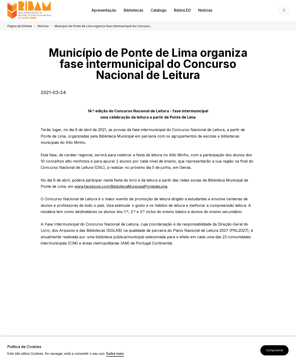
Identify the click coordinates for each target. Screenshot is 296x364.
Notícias (205, 10)
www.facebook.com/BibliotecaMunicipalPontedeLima (120, 186)
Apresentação (103, 10)
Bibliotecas (133, 10)
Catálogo (158, 10)
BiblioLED (182, 10)
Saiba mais (115, 353)
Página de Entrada (19, 26)
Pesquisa (284, 10)
